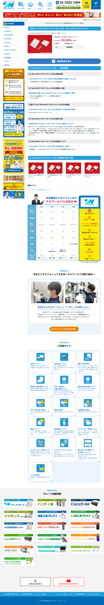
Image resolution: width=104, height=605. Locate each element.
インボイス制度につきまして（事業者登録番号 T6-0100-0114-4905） (78, 594)
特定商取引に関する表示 (12, 594)
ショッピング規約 (40, 594)
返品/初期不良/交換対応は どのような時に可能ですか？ (16, 92)
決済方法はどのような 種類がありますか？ (14, 81)
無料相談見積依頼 (86, 6)
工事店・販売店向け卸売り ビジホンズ (68, 8)
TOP (4, 20)
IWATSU (9, 20)
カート (96, 6)
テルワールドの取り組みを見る (65, 329)
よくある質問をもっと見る (14, 98)
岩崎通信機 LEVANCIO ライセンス (44, 189)
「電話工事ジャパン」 (82, 133)
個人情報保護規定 (27, 594)
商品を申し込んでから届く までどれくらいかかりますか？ (15, 86)
